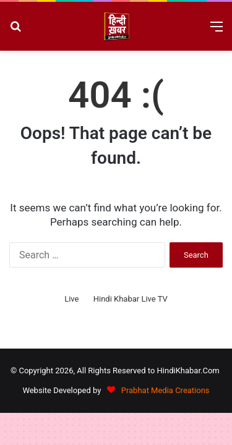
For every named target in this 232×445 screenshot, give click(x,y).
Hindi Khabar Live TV (130, 298)
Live (71, 298)
